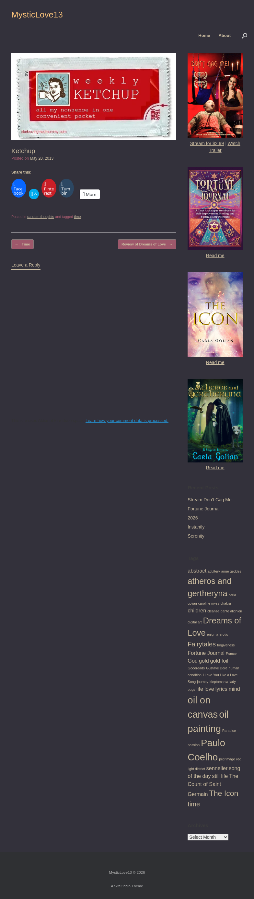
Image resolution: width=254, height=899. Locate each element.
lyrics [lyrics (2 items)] (221, 689)
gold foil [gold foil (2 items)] (219, 661)
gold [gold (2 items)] (204, 661)
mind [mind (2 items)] (234, 689)
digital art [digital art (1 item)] (195, 622)
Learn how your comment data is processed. (127, 420)
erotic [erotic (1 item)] (224, 634)
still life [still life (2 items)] (220, 776)
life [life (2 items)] (199, 689)
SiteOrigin (122, 886)
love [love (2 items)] (209, 689)
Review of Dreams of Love (147, 244)
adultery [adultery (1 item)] (214, 571)
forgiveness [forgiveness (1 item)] (226, 645)
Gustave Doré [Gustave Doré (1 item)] (216, 668)
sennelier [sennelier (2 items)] (217, 768)
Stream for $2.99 (207, 143)
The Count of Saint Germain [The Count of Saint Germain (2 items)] (213, 785)
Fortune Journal (203, 508)
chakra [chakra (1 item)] (226, 603)
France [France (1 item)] (231, 653)
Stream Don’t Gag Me (209, 499)
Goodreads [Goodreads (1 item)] (196, 668)
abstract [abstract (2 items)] (197, 571)
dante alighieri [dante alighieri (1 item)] (231, 611)
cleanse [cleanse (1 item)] (213, 611)
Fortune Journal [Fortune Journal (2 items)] (206, 653)
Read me (215, 255)
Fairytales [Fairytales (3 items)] (202, 644)
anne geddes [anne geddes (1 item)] (231, 571)
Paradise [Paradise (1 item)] (229, 731)
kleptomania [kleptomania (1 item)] (219, 682)
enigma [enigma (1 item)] (212, 634)
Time (22, 244)
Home (204, 35)
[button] (244, 35)
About (224, 35)
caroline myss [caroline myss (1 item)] (208, 603)
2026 (193, 517)
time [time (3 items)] (194, 804)
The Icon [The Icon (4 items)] (223, 793)
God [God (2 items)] (193, 661)
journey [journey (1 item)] (202, 682)
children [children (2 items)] (197, 610)
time (77, 217)
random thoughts (40, 217)
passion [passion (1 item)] (194, 745)
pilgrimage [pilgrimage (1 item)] (227, 759)
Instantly (196, 526)
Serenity (196, 536)
